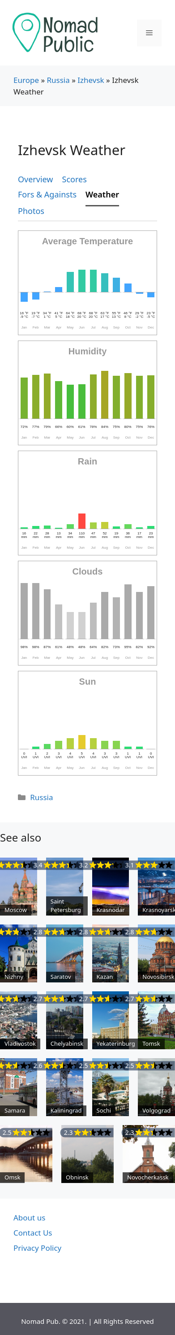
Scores (74, 179)
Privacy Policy (37, 1248)
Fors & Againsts (47, 194)
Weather (102, 194)
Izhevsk (90, 80)
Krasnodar (111, 910)
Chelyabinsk (67, 1043)
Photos (31, 210)
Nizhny (13, 977)
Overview (35, 179)
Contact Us (32, 1233)
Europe (26, 80)
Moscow (15, 910)
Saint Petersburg (66, 905)
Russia (58, 80)
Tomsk (151, 1043)
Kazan (105, 977)
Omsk (12, 1177)
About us (29, 1217)
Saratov (61, 977)
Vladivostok (20, 1043)
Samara (14, 1110)
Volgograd (156, 1110)
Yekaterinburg (116, 1043)
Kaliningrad (66, 1110)
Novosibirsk (158, 977)
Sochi (104, 1110)
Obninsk (77, 1177)
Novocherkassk (148, 1177)
